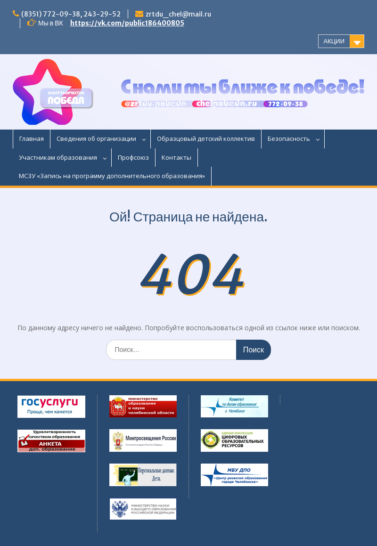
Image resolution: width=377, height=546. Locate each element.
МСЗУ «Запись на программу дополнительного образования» (112, 175)
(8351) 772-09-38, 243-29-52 (71, 14)
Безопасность (289, 138)
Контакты (176, 157)
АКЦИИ (333, 41)
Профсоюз (133, 157)
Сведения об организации (96, 138)
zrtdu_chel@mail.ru (178, 14)
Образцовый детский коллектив (206, 138)
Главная (31, 138)
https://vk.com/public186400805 (127, 23)
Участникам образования (58, 157)
